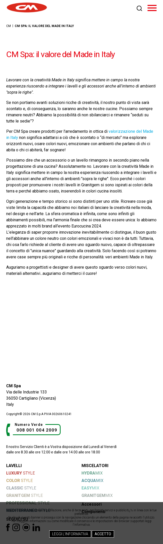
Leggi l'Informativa (70, 534)
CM (8, 26)
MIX (92, 473)
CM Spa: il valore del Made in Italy (44, 26)
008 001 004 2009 (37, 430)
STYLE (20, 473)
